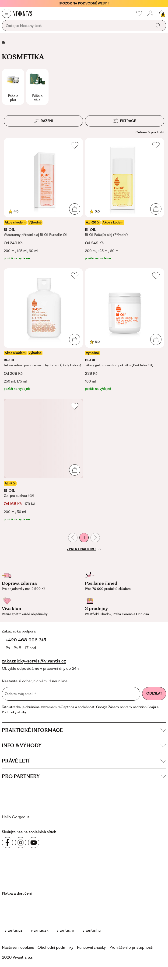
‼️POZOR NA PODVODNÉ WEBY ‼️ (84, 3)
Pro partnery (84, 776)
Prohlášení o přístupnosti (131, 947)
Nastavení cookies (18, 947)
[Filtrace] (124, 120)
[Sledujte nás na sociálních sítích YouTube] (33, 842)
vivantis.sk (39, 930)
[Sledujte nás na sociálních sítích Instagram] (20, 842)
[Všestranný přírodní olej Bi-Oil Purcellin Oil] (43, 199)
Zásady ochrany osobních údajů (132, 707)
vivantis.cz (13, 930)
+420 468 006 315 (26, 640)
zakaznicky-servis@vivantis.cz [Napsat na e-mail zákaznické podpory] (34, 661)
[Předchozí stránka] (72, 537)
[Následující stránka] (95, 537)
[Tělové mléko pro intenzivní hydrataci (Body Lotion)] (43, 329)
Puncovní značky (91, 947)
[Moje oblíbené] (139, 13)
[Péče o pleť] (13, 87)
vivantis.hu (92, 930)
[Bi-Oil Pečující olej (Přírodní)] (124, 199)
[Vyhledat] (158, 25)
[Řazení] (43, 120)
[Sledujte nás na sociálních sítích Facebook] (7, 842)
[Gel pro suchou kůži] (43, 460)
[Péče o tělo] (37, 87)
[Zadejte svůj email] (71, 693)
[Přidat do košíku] (74, 209)
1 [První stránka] (84, 538)
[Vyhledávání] (78, 26)
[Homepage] (22, 14)
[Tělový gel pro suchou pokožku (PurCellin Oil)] (124, 329)
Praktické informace (84, 730)
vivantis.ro (65, 930)
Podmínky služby (14, 712)
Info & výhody (84, 745)
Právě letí (84, 761)
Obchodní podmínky (55, 947)
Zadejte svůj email (20, 694)
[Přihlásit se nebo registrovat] (150, 13)
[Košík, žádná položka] (161, 13)
